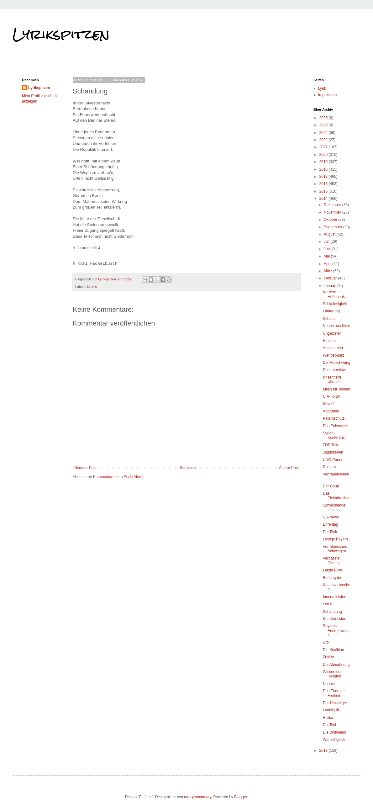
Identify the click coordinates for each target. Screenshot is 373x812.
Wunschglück (334, 739)
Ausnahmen (333, 348)
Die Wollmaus (334, 732)
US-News (331, 517)
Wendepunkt (333, 355)
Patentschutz (333, 418)
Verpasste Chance (331, 560)
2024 (324, 132)
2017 (324, 176)
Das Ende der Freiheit (334, 693)
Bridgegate (332, 578)
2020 (324, 154)
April (328, 264)
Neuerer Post (85, 467)
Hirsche (329, 340)
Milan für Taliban (336, 389)
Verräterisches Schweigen (335, 548)
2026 (324, 118)
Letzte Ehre (332, 570)
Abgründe (331, 411)
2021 (324, 147)
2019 (324, 162)
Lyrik (322, 88)
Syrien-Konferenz (334, 435)
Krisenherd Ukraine (332, 379)
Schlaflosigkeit (335, 304)
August (330, 234)
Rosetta (329, 467)
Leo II (327, 604)
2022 (324, 140)
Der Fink (330, 532)
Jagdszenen (333, 452)
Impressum (327, 95)
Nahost (329, 684)
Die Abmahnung (336, 664)
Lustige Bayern (335, 539)
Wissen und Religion (333, 674)
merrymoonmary (197, 797)
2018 (324, 169)
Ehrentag (330, 524)
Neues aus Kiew (336, 326)
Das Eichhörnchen (336, 495)
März (328, 271)
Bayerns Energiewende (336, 630)
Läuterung (331, 311)
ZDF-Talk (330, 445)
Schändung (332, 611)
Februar (331, 278)
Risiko (328, 717)
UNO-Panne (333, 460)
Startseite (188, 467)
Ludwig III (331, 710)
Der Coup (331, 486)
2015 (324, 191)
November (333, 212)
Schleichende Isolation (334, 507)
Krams (92, 287)
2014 (324, 198)
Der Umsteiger (335, 703)
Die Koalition (333, 650)
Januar (330, 286)
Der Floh (330, 725)
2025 (324, 125)
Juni (328, 249)
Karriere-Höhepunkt (334, 294)
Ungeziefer (332, 333)
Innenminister (334, 597)
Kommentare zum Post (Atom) (118, 477)
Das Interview (334, 370)
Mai (327, 256)
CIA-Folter (331, 396)
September (333, 227)
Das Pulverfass (335, 426)
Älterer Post (289, 467)
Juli (327, 241)
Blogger (240, 797)
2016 (324, 184)
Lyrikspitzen (61, 34)
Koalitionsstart (334, 619)
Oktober (331, 219)
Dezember (333, 205)
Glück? (328, 403)
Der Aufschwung (336, 362)
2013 (324, 750)
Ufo (326, 642)
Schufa (328, 318)
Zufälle (328, 657)
